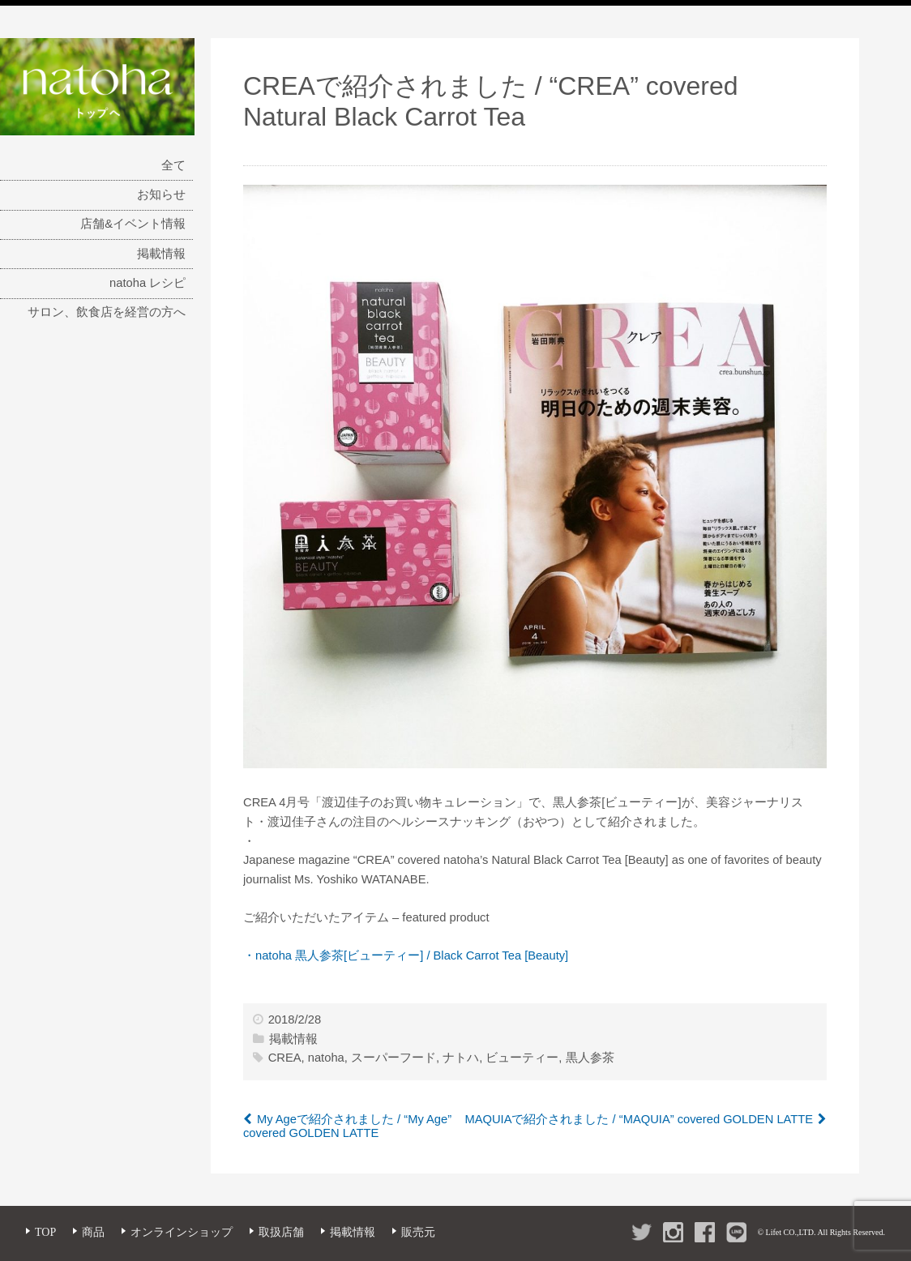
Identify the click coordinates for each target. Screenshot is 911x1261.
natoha (326, 1057)
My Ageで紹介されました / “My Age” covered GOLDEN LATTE (347, 1126)
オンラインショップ (181, 1232)
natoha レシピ (147, 282)
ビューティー (521, 1057)
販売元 (418, 1232)
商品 (93, 1232)
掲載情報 (161, 253)
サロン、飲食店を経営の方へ (107, 312)
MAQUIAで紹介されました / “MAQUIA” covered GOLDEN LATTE (638, 1119)
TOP (45, 1232)
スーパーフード (393, 1057)
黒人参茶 (590, 1057)
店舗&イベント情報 (133, 223)
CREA (285, 1057)
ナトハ (461, 1057)
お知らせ (161, 194)
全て (173, 165)
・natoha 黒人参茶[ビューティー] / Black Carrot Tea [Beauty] (405, 955)
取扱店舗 (281, 1232)
